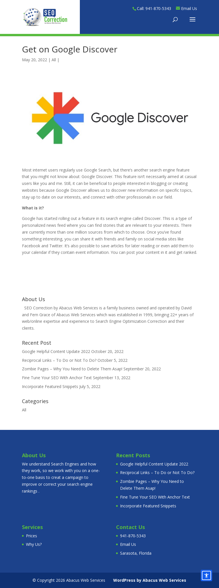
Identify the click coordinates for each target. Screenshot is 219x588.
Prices (31, 535)
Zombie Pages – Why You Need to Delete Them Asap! (72, 368)
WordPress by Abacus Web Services (149, 580)
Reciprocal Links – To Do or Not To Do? (59, 360)
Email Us (128, 544)
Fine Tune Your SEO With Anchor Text (57, 377)
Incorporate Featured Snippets (50, 386)
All (54, 59)
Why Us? (34, 544)
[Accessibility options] (206, 575)
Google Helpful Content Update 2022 (56, 351)
